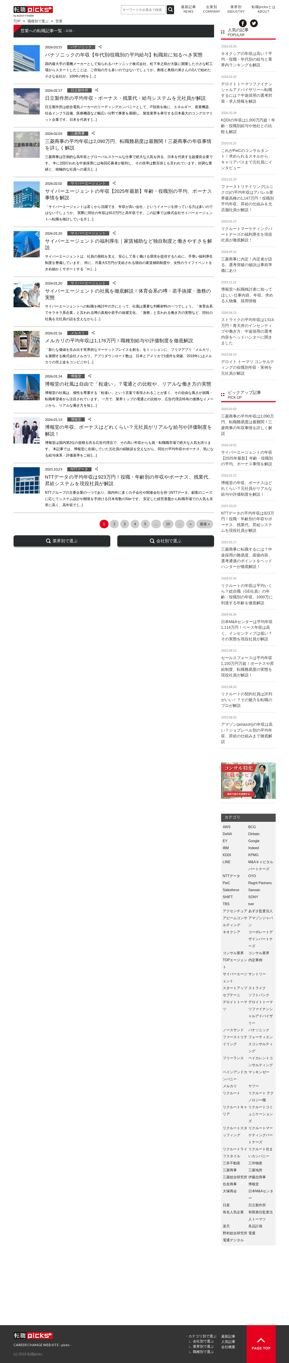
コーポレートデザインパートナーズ (260, 939)
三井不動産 (231, 1163)
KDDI (227, 855)
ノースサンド (233, 1030)
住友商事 (230, 1184)
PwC (226, 883)
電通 (251, 1233)
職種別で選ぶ (38, 21)
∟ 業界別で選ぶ (201, 1346)
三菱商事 (78, 133)
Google (254, 841)
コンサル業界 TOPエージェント (235, 960)
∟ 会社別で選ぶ (201, 1341)
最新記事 (228, 1336)
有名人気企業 (233, 1212)
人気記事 (228, 1341)
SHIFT (228, 897)
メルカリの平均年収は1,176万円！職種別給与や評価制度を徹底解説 (119, 340)
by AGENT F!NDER (24, 15)
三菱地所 (255, 1170)
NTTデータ (79, 469)
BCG (252, 827)
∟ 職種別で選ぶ (201, 1351)
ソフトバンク (258, 995)
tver (251, 904)
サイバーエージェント (88, 183)
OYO (252, 876)
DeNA (227, 834)
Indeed (253, 848)
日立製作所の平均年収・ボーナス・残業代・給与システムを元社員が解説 (125, 98)
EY (225, 841)
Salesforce (231, 890)
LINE (227, 862)
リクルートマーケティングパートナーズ (260, 1135)
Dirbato (254, 834)
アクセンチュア (235, 911)
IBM (226, 848)
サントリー (257, 974)
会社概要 (228, 1346)
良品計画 (255, 1226)
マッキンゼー (258, 1072)
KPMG (253, 855)
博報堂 (76, 376)
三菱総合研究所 (235, 1177)
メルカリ (78, 333)
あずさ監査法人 (260, 911)
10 (168, 524)
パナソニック (81, 47)
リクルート (231, 1093)
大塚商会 (230, 1191)
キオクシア (231, 932)
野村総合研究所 (235, 1233)
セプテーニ (231, 995)
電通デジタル (233, 1240)
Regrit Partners (260, 883)
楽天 (226, 1226)
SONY (253, 897)
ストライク (257, 988)
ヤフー (253, 1086)
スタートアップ (235, 988)
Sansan (254, 890)
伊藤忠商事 (257, 1177)
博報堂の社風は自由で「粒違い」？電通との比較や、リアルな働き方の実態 (128, 384)
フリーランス (233, 1058)
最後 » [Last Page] (205, 524)
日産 (226, 1205)
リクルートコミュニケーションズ (260, 1114)
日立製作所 (79, 90)
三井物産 (255, 1163)
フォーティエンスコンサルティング (260, 1044)
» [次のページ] (191, 524)
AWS (227, 827)
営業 (58, 21)
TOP (17, 21)
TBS (226, 904)
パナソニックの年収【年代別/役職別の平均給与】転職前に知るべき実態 (124, 55)
